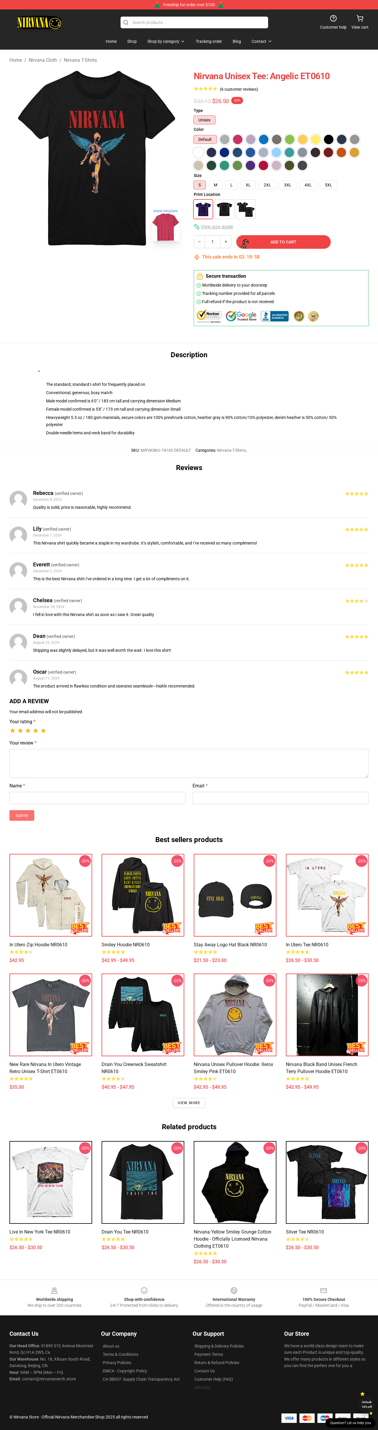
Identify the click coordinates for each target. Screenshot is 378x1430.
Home (15, 60)
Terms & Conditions (120, 1354)
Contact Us (204, 1371)
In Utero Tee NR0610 (307, 945)
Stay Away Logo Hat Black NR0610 (230, 945)
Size (198, 175)
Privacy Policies (117, 1362)
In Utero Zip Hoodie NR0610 (38, 945)
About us (111, 1346)
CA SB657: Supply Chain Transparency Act (141, 1379)
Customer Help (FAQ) (213, 1379)
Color (199, 129)
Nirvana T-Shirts (80, 60)
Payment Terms (208, 1354)
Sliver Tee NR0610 (305, 1232)
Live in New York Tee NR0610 (39, 1232)
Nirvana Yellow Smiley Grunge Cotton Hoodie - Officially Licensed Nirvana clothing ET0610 (232, 1239)
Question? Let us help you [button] (350, 1423)
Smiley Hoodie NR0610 (126, 945)
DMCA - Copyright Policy (125, 1371)
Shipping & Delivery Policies (219, 1346)
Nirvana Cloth (43, 60)
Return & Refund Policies (216, 1362)
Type (198, 110)
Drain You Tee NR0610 (125, 1232)
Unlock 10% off (367, 1404)
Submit (21, 815)
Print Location (207, 194)
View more (189, 1103)
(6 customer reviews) (239, 89)
